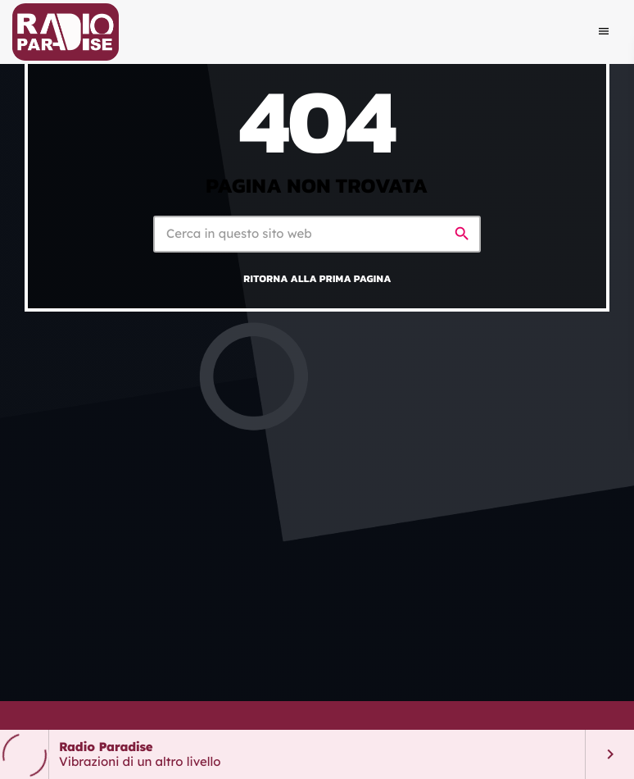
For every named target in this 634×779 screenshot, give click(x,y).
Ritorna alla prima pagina (317, 278)
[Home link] (65, 32)
